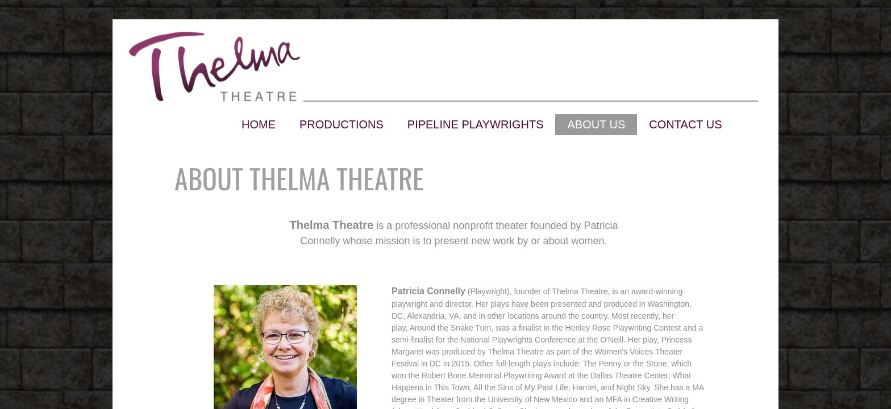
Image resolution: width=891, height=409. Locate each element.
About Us (596, 124)
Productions (341, 124)
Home (259, 124)
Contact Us (685, 124)
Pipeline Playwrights (475, 124)
